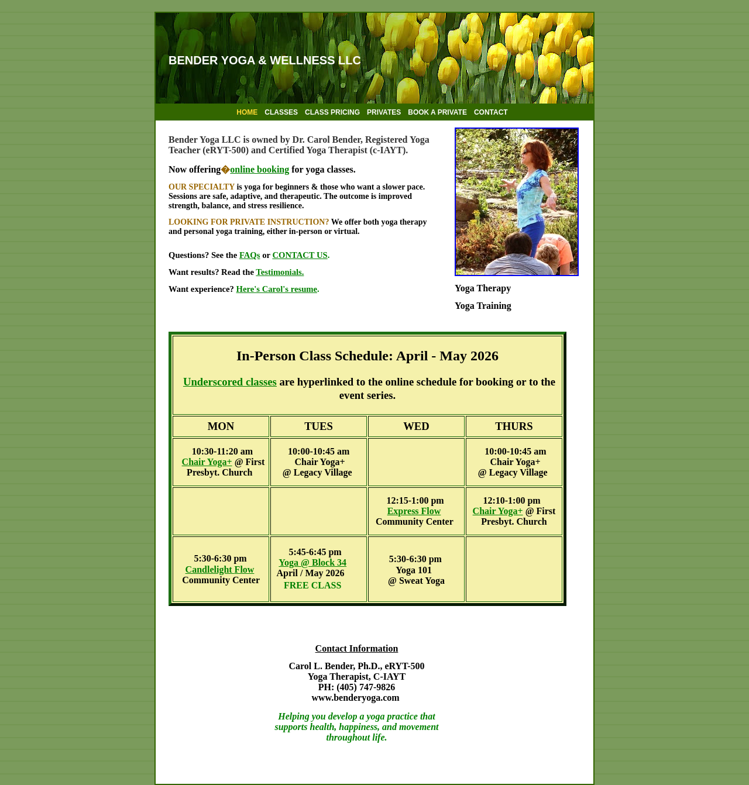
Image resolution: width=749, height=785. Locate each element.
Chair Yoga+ (498, 511)
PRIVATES (384, 112)
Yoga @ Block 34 (312, 562)
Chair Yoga (204, 462)
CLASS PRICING (332, 112)
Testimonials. (280, 272)
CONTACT (491, 112)
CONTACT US (299, 255)
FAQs (249, 255)
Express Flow (414, 511)
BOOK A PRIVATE (437, 112)
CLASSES (281, 112)
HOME (246, 112)
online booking (259, 169)
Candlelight (220, 569)
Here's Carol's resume (276, 289)
